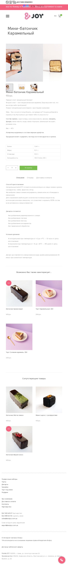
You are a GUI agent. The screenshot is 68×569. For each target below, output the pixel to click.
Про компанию (7, 498)
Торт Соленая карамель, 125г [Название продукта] (16, 352)
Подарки (5, 492)
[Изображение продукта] (19, 293)
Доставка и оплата (49, 177)
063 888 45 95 (7, 515)
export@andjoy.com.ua (10, 525)
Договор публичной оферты (12, 546)
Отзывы (30, 177)
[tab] (15, 177)
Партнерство (6, 506)
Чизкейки (5, 486)
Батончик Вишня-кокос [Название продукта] (14, 454)
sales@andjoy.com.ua (10, 518)
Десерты (5, 484)
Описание (15, 177)
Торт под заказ (7, 489)
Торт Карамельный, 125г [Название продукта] (44, 308)
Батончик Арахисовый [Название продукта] (14, 308)
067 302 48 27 (7, 513)
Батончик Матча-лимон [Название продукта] (14, 415)
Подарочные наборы (9, 479)
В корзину (28, 168)
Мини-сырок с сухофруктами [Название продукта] (46, 415)
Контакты (5, 504)
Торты (4, 481)
